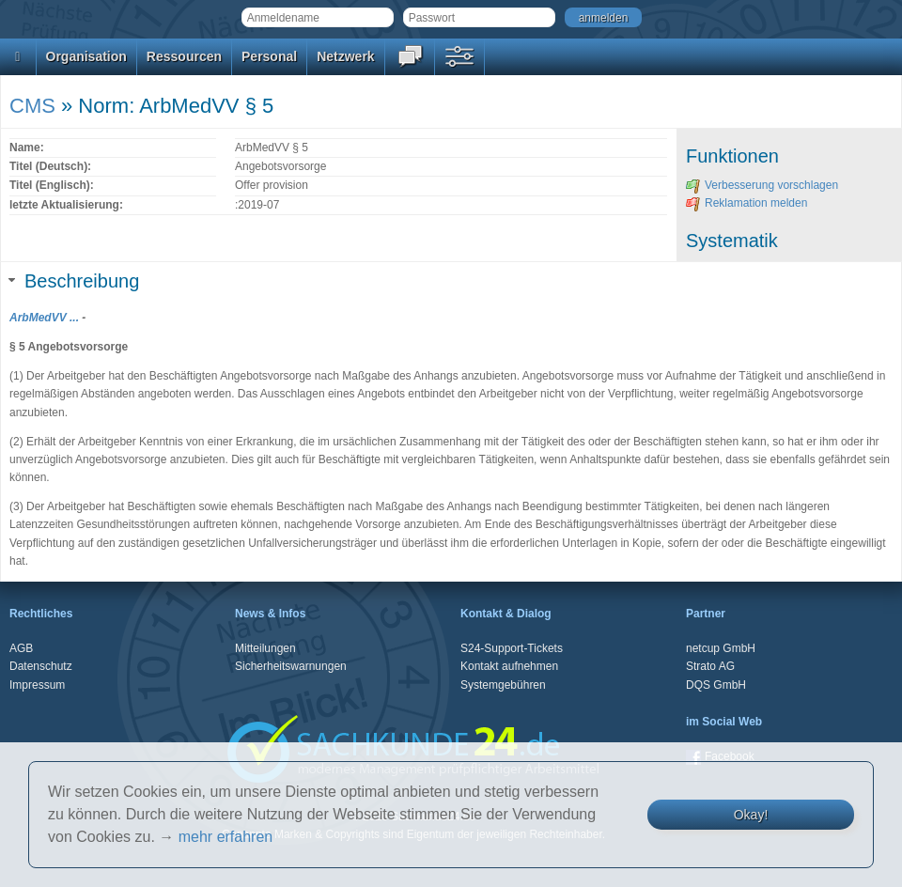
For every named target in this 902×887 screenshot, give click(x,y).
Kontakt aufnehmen (509, 666)
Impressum (37, 685)
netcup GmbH (720, 648)
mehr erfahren (226, 837)
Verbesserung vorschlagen (762, 185)
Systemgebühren (503, 685)
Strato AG (710, 666)
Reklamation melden (746, 203)
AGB (21, 648)
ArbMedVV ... (44, 317)
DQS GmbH (716, 685)
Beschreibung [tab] (74, 281)
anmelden (604, 17)
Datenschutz (40, 666)
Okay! (751, 814)
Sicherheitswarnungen (291, 666)
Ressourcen (184, 56)
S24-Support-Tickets (511, 648)
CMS (32, 105)
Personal (269, 56)
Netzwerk (345, 56)
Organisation (86, 56)
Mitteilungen (265, 648)
